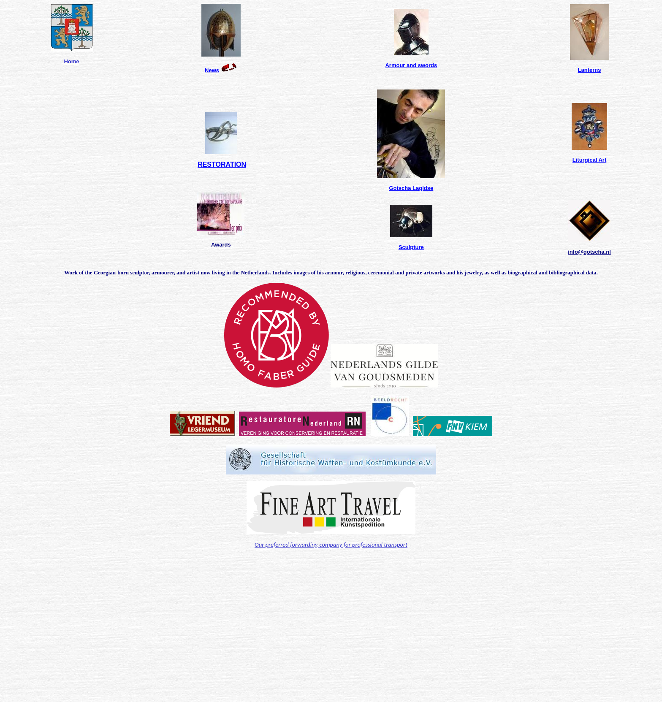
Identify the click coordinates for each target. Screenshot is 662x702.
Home (71, 61)
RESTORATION (222, 164)
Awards (221, 244)
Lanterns (589, 70)
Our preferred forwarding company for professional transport (331, 544)
